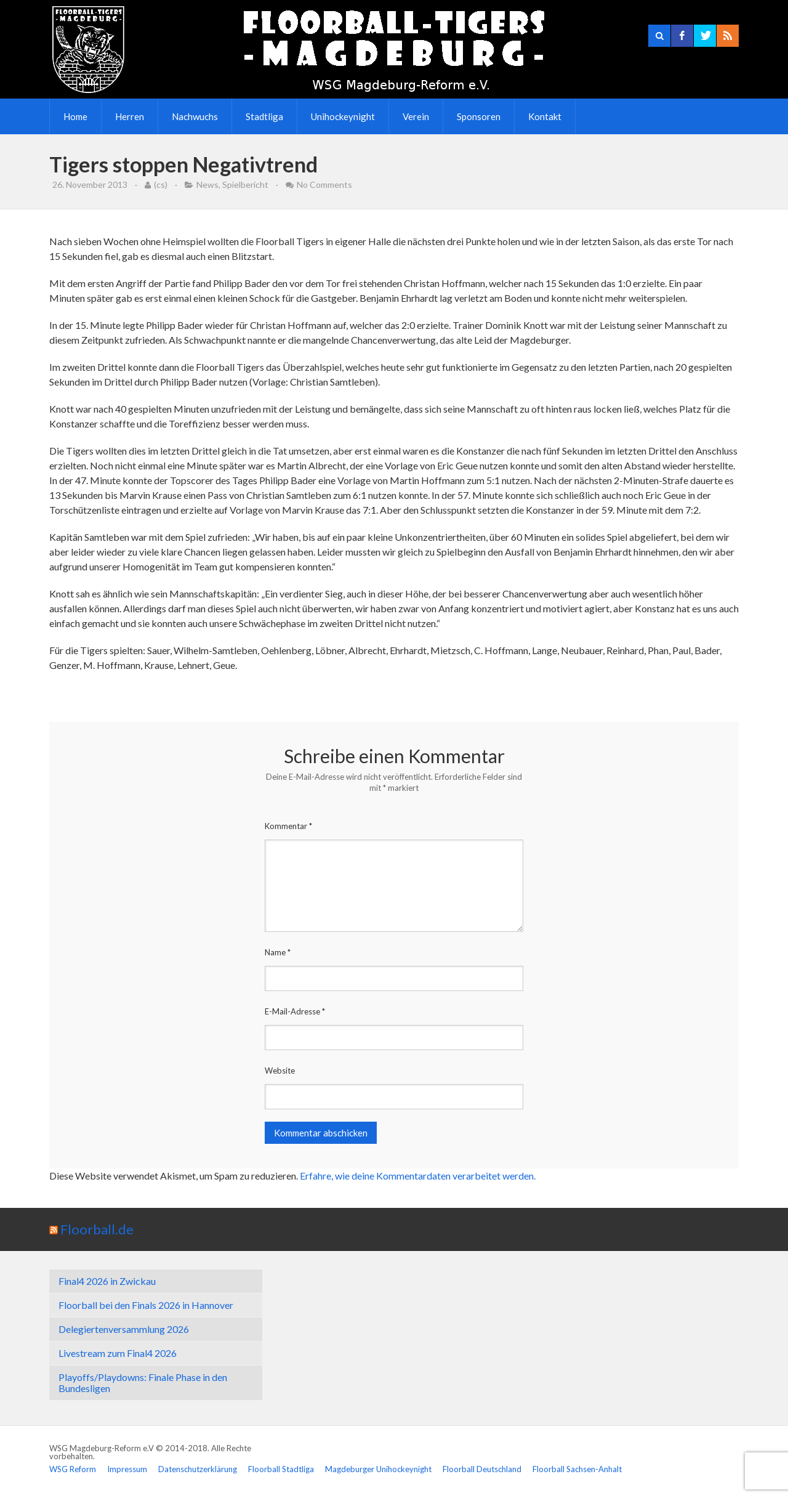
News (207, 184)
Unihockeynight (343, 116)
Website (280, 1070)
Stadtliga (264, 116)
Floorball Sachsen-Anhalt (577, 1469)
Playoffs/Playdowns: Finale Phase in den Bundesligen (142, 1382)
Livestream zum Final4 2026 (117, 1353)
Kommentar (288, 826)
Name (278, 952)
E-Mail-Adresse (295, 1011)
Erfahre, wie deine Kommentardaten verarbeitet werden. (418, 1175)
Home (75, 116)
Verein (416, 116)
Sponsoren (479, 116)
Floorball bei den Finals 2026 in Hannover (145, 1305)
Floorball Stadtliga (281, 1469)
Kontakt (544, 116)
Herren (129, 116)
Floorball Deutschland (482, 1469)
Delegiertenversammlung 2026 (123, 1329)
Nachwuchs (195, 116)
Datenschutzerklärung (197, 1469)
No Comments (324, 184)
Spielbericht (245, 184)
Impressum (127, 1469)
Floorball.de (97, 1229)
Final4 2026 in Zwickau (107, 1281)
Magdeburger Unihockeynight (378, 1469)
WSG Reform (72, 1469)
